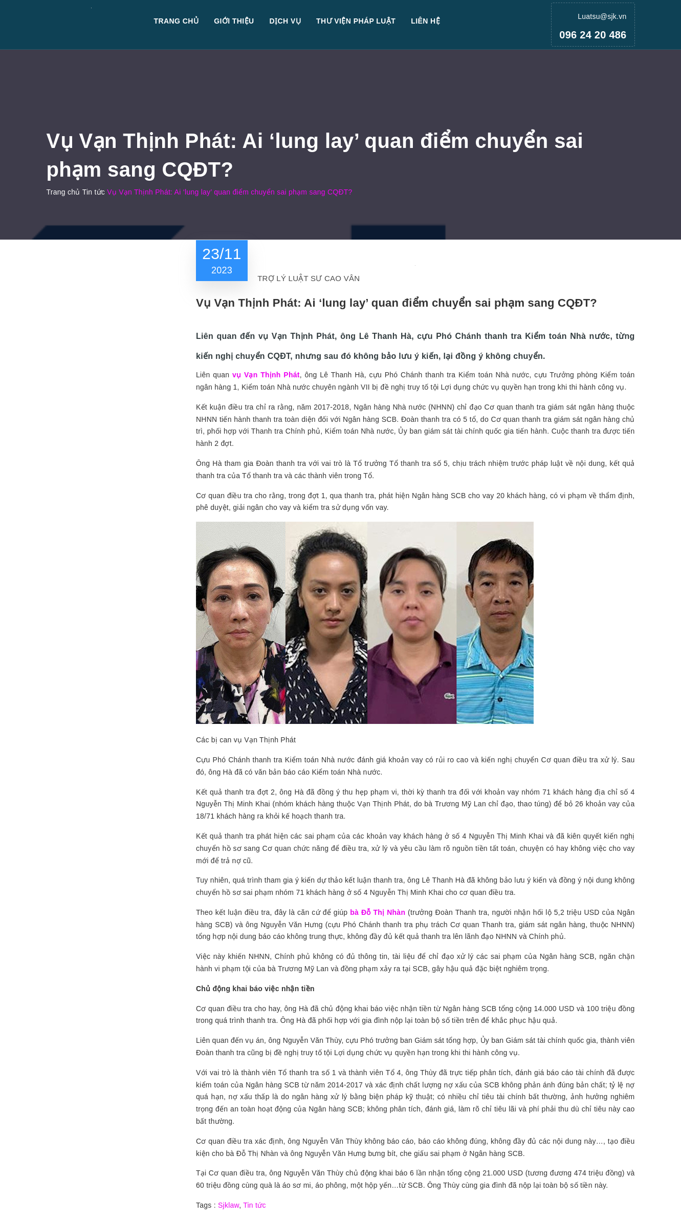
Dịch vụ (285, 21)
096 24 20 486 (592, 34)
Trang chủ (176, 21)
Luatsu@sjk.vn (602, 16)
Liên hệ (425, 21)
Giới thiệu (234, 21)
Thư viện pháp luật (356, 21)
